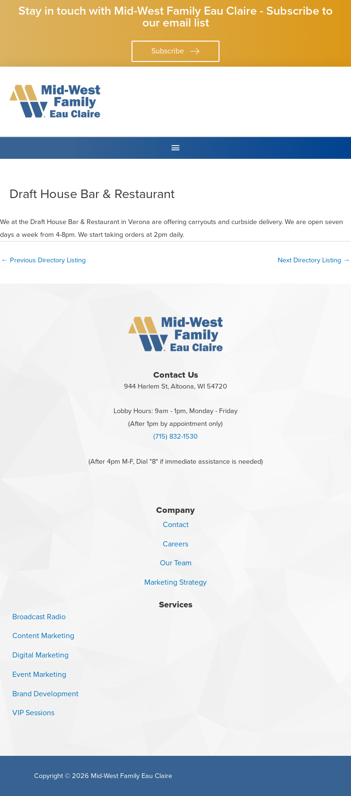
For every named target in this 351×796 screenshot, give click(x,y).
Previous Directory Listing (43, 260)
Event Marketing (39, 674)
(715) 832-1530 (175, 436)
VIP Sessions (33, 712)
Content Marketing (43, 635)
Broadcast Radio (39, 616)
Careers (175, 543)
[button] (175, 51)
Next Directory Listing (314, 260)
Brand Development (45, 693)
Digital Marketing (40, 654)
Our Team (176, 562)
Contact (176, 524)
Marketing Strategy (175, 582)
